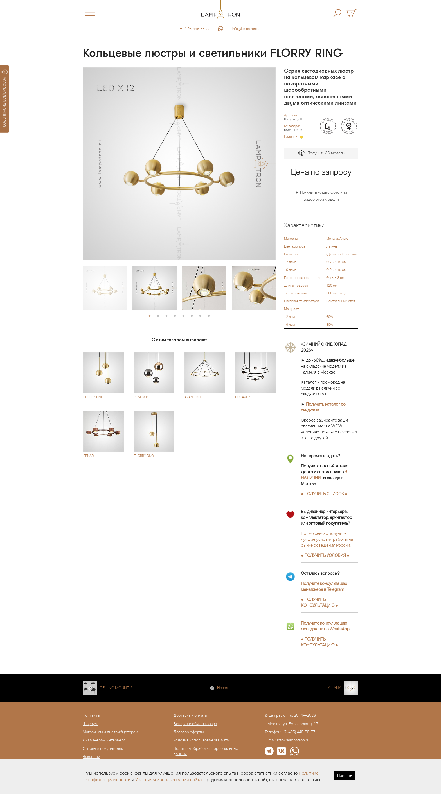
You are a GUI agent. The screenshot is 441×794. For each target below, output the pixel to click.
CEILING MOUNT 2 (116, 688)
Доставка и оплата (190, 715)
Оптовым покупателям (103, 748)
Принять (344, 775)
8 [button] (209, 316)
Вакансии (91, 756)
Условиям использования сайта (168, 779)
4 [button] (175, 316)
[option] (179, 163)
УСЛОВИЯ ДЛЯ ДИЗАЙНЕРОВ (5, 98)
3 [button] (166, 316)
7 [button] (200, 316)
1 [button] (149, 316)
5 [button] (183, 316)
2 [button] (158, 316)
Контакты (91, 715)
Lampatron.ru (280, 715)
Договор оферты (189, 732)
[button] (93, 164)
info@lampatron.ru (246, 29)
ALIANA (334, 688)
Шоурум (90, 723)
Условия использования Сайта (201, 740)
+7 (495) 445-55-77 (195, 29)
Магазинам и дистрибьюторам (110, 732)
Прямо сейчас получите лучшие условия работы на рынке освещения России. (327, 539)
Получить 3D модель (321, 153)
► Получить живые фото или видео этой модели (321, 196)
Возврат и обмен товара (195, 723)
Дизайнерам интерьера (104, 740)
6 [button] (192, 316)
